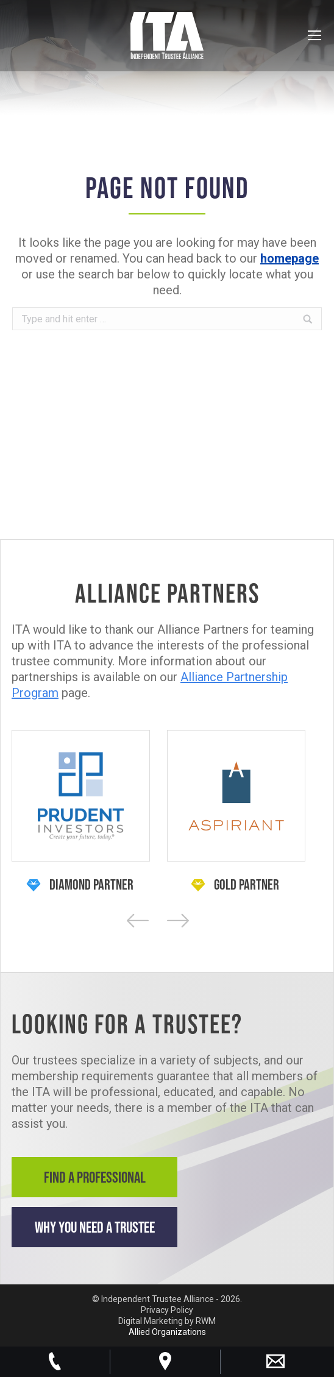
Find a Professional (95, 1177)
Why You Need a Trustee (95, 1227)
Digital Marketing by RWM (167, 1321)
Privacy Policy (167, 1310)
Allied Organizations (167, 1332)
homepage (289, 258)
